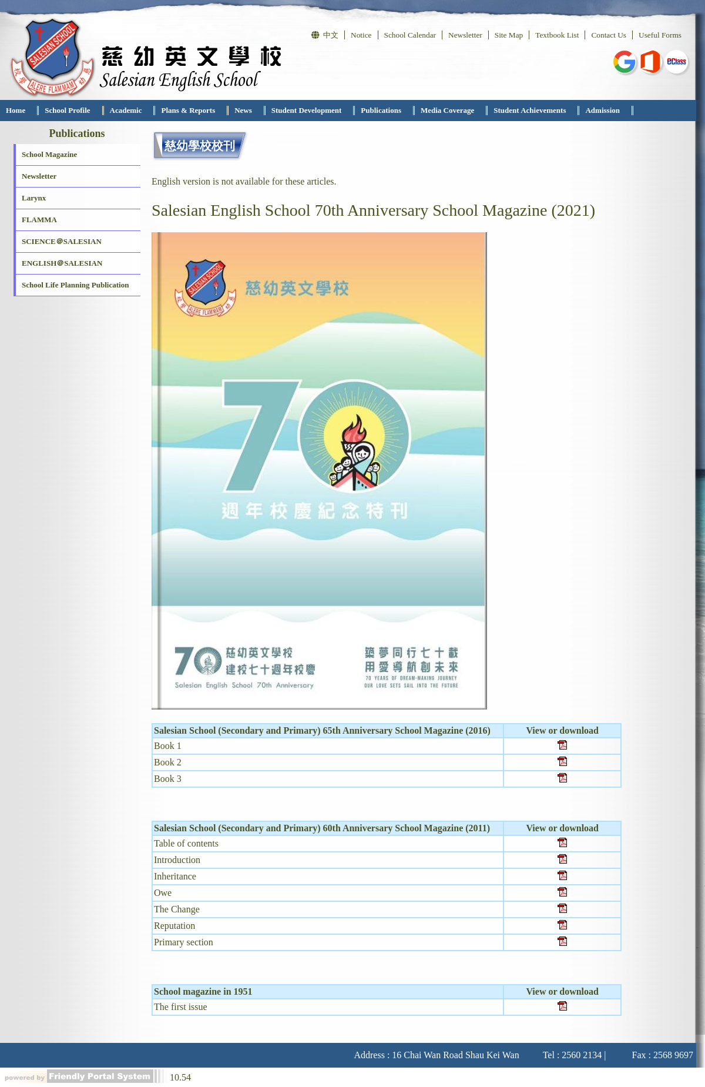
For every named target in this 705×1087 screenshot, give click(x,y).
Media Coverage (447, 110)
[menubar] (316, 110)
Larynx (34, 197)
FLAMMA (39, 219)
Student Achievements (530, 110)
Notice (361, 35)
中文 (324, 35)
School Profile (67, 110)
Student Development (306, 110)
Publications (381, 110)
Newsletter (465, 35)
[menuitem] (19, 110)
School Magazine (49, 154)
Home (15, 110)
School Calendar (410, 35)
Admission (602, 110)
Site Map (509, 35)
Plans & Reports (188, 110)
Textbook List (557, 35)
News (243, 110)
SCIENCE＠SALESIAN (62, 241)
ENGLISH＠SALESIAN (62, 263)
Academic (126, 110)
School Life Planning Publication (75, 284)
